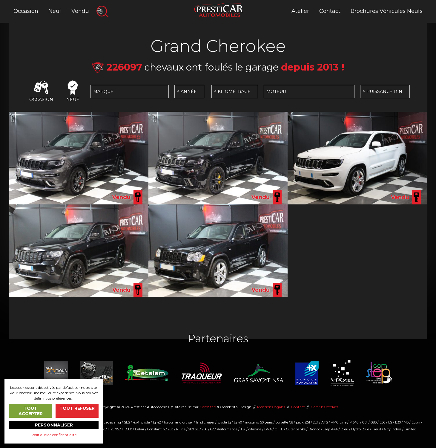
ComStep (207, 407)
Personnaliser (54, 425)
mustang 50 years (259, 422)
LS (390, 422)
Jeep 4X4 (330, 429)
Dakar (139, 429)
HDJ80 (127, 429)
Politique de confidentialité (53, 434)
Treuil (376, 429)
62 (212, 429)
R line (180, 429)
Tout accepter (31, 411)
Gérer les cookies (324, 407)
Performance (227, 429)
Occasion (25, 11)
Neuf (54, 11)
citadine (254, 429)
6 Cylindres (392, 429)
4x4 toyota (141, 422)
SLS (127, 422)
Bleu (344, 429)
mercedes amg (109, 422)
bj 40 (238, 422)
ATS (324, 422)
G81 (365, 422)
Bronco (314, 429)
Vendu (80, 11)
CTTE (279, 429)
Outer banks (295, 429)
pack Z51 (303, 422)
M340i (354, 422)
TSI (242, 429)
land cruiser (205, 422)
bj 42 (157, 422)
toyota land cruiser (178, 422)
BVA (268, 429)
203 (170, 429)
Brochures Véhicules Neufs (387, 11)
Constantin (156, 429)
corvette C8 (284, 422)
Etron (416, 422)
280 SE (193, 429)
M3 (406, 422)
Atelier (300, 11)
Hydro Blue (360, 429)
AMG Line (338, 422)
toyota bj (224, 422)
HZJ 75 (113, 429)
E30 (398, 422)
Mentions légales (271, 407)
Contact (329, 11)
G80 (374, 422)
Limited (410, 429)
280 (204, 429)
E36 (382, 422)
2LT (315, 422)
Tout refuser (77, 408)
